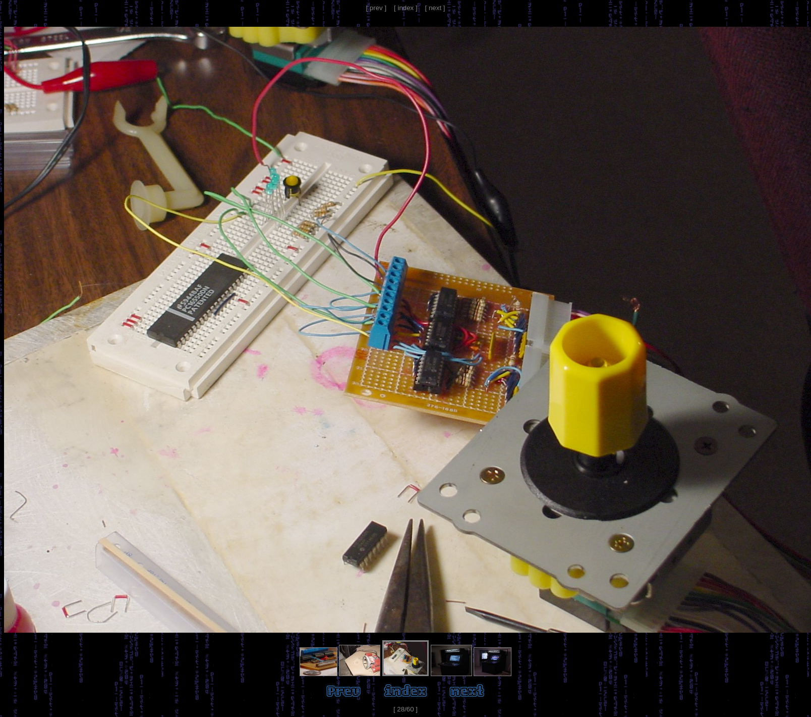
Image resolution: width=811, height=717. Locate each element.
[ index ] (406, 8)
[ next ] (435, 8)
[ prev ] (376, 8)
